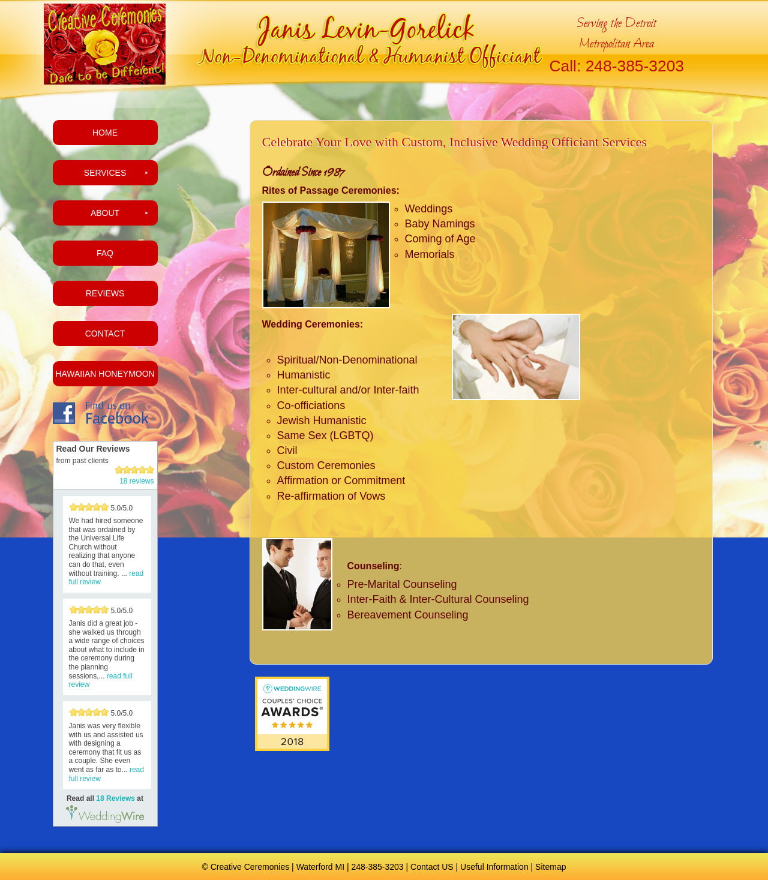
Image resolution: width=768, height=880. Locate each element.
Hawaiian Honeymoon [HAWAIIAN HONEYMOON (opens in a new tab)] (104, 374)
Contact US (432, 867)
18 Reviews (115, 798)
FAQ (105, 253)
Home (105, 132)
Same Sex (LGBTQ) (325, 435)
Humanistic (304, 375)
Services (105, 173)
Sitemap (550, 867)
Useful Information (494, 867)
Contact (105, 333)
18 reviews (136, 481)
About (105, 213)
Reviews (105, 293)
